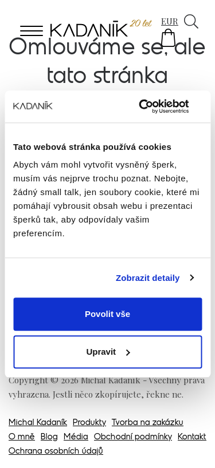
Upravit (108, 351)
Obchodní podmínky (133, 437)
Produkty (89, 423)
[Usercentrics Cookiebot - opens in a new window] (153, 106)
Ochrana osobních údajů (56, 451)
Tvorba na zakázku (147, 423)
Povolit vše (107, 314)
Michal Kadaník (38, 423)
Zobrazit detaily (148, 278)
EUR (169, 21)
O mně (22, 437)
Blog (49, 437)
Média (76, 437)
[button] (168, 38)
